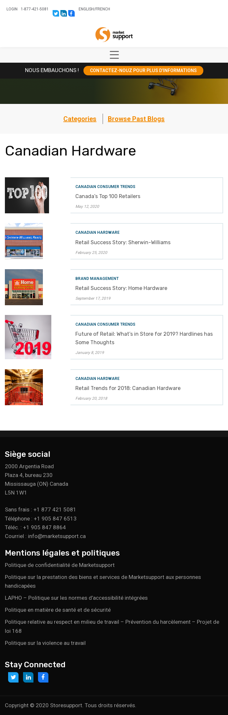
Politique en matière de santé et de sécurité (58, 610)
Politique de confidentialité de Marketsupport (60, 565)
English (86, 9)
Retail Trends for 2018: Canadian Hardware (128, 388)
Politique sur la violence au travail (45, 643)
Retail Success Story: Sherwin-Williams (123, 242)
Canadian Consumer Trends (105, 186)
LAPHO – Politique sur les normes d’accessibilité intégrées (76, 598)
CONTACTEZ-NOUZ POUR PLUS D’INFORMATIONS (143, 70)
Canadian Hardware (97, 232)
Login (12, 9)
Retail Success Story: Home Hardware (121, 288)
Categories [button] (79, 119)
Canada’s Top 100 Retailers (107, 196)
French (102, 9)
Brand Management (97, 278)
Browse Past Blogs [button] (136, 119)
